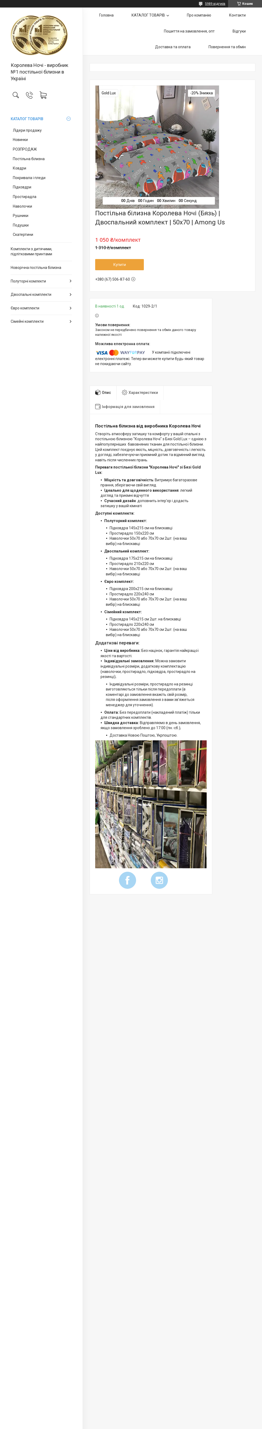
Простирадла (24, 197)
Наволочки (22, 206)
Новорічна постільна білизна (36, 267)
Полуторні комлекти (28, 281)
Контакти (237, 15)
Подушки (21, 225)
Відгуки (239, 31)
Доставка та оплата (173, 47)
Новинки (20, 140)
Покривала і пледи (29, 178)
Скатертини (23, 234)
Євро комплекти (25, 308)
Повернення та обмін (227, 47)
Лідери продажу (27, 130)
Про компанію (199, 15)
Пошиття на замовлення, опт (189, 31)
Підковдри (22, 187)
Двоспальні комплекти (31, 294)
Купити (119, 265)
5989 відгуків (215, 4)
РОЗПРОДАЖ (25, 149)
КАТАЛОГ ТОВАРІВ (27, 119)
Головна (106, 15)
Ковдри (19, 168)
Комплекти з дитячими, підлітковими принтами (31, 251)
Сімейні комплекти (27, 321)
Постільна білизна (29, 159)
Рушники (20, 215)
